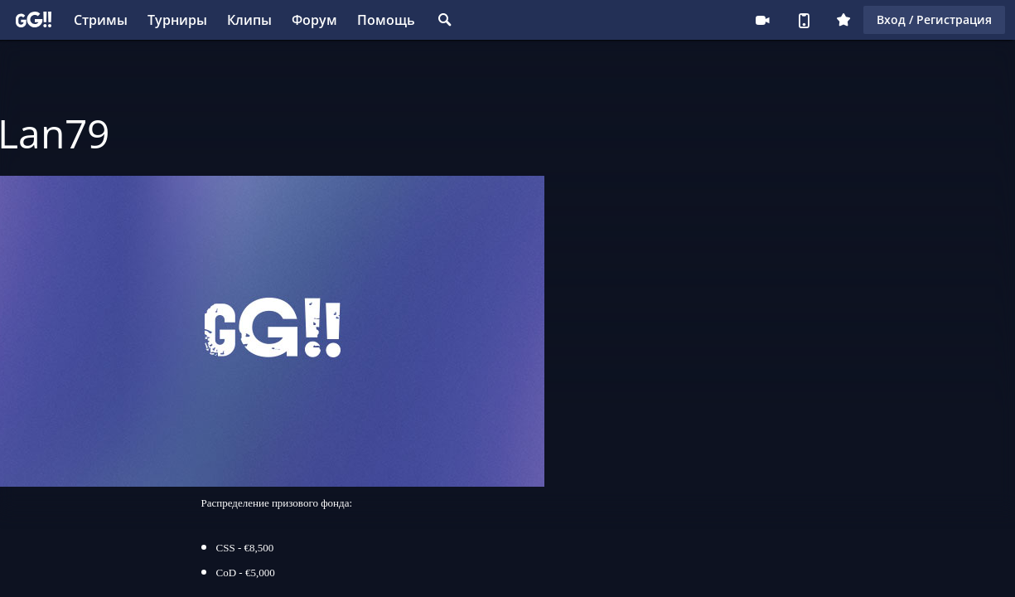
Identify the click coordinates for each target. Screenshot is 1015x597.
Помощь (386, 20)
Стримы (101, 20)
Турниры (177, 20)
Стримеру (762, 20)
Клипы (249, 20)
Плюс (843, 19)
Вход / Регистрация (934, 19)
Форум (314, 20)
